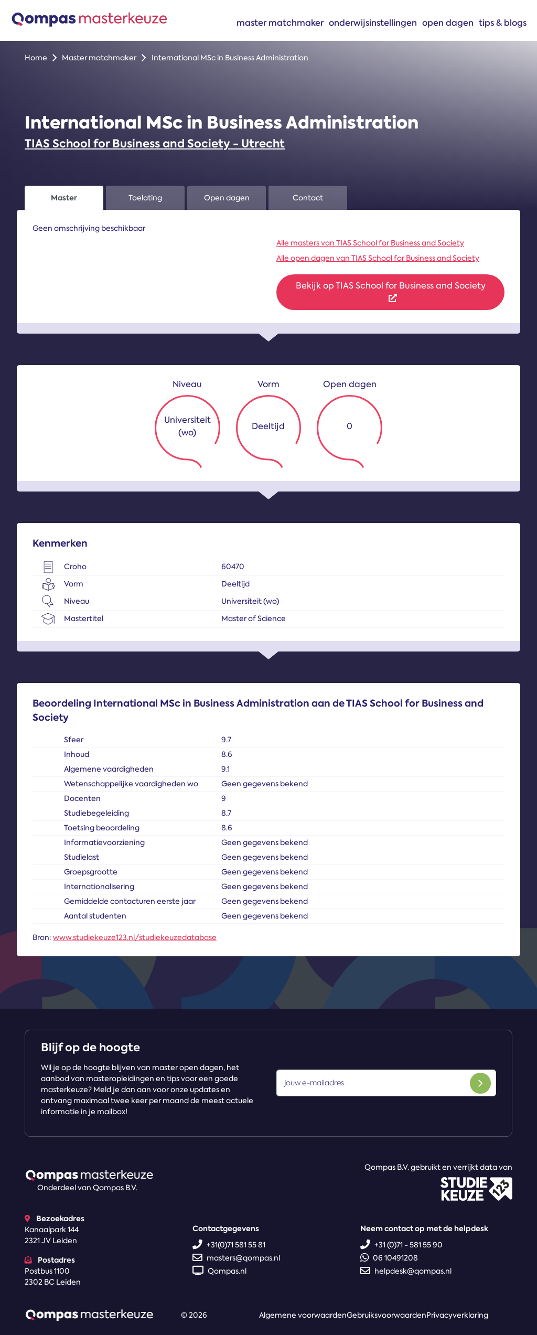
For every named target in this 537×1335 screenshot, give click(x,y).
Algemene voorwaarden (303, 1315)
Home (36, 57)
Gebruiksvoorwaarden (386, 1315)
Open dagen (448, 22)
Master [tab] (64, 198)
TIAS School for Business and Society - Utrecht (155, 143)
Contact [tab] (308, 197)
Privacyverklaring (457, 1315)
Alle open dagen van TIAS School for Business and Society (377, 258)
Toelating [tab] (145, 197)
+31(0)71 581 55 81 (228, 1244)
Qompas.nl (219, 1271)
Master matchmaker (280, 22)
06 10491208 (389, 1258)
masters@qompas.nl (236, 1258)
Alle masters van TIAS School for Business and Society (370, 243)
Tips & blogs (503, 22)
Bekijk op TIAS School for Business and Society (391, 291)
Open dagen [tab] (227, 197)
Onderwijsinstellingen (373, 22)
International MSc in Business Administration (230, 57)
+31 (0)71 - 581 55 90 (401, 1244)
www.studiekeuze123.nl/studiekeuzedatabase (135, 937)
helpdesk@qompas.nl (406, 1271)
